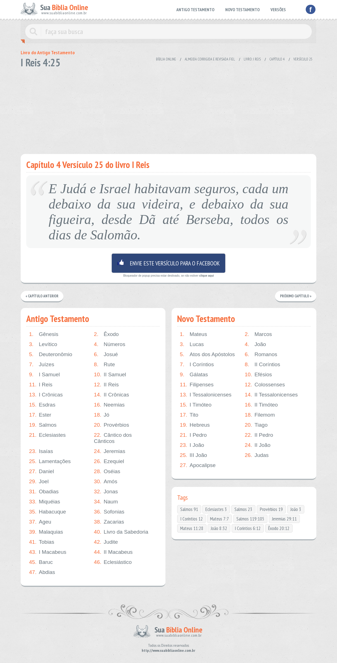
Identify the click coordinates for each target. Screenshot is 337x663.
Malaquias (46, 532)
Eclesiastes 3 (216, 509)
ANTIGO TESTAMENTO (195, 9)
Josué (106, 354)
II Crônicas (111, 395)
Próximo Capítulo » (295, 296)
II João (257, 445)
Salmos (42, 425)
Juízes (41, 364)
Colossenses (265, 385)
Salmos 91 (189, 509)
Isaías (41, 451)
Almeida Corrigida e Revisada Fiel (210, 59)
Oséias (107, 471)
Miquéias (44, 502)
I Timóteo (196, 405)
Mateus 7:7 (219, 519)
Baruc (41, 562)
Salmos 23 (243, 509)
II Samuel (110, 375)
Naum (106, 502)
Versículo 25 (302, 59)
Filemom (260, 415)
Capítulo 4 (277, 59)
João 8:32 (219, 528)
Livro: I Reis (252, 59)
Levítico (43, 344)
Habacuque (47, 512)
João (255, 344)
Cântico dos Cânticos (113, 438)
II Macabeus (113, 552)
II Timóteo (261, 405)
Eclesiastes (47, 435)
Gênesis (43, 334)
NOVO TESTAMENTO (242, 9)
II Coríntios (262, 364)
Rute (104, 364)
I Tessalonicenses (206, 395)
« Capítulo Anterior (42, 296)
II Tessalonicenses (271, 395)
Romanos (261, 354)
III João (193, 455)
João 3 (295, 509)
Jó (101, 415)
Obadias (44, 492)
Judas (257, 455)
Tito (189, 415)
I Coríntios (197, 364)
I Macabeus (47, 552)
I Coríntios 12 (191, 519)
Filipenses (197, 385)
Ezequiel (109, 461)
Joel (39, 481)
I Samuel (44, 375)
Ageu (40, 522)
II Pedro (259, 435)
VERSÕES (278, 9)
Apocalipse (198, 465)
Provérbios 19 (271, 509)
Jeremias (109, 451)
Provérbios (111, 425)
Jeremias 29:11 (284, 519)
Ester (40, 415)
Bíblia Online (166, 59)
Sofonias (109, 512)
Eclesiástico (113, 562)
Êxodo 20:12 (278, 528)
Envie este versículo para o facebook (168, 263)
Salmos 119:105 (250, 519)
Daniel (41, 471)
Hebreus (195, 425)
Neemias (109, 405)
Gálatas (194, 375)
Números (109, 344)
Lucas (192, 344)
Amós (105, 481)
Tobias (41, 542)
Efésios (258, 375)
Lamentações (50, 461)
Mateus (193, 334)
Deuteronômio (50, 354)
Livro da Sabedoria (121, 532)
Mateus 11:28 (191, 528)
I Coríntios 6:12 (248, 528)
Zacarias (109, 522)
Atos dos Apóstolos (207, 354)
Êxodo (106, 334)
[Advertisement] (168, 109)
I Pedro (193, 435)
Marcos (258, 334)
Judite (106, 542)
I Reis (41, 385)
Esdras (42, 405)
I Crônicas (46, 395)
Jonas (106, 492)
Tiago (256, 425)
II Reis (106, 385)
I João (192, 445)
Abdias (42, 572)
